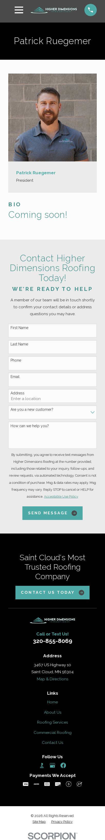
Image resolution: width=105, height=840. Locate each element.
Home (52, 702)
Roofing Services (52, 722)
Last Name (19, 344)
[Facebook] (63, 765)
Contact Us (52, 742)
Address (17, 393)
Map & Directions (52, 679)
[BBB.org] (42, 765)
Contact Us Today (52, 592)
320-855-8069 (52, 640)
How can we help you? (30, 426)
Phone (16, 360)
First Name (19, 328)
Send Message (52, 513)
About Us (52, 712)
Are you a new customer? (32, 409)
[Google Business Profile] (52, 765)
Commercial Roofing (53, 732)
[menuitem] (39, 822)
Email (15, 377)
